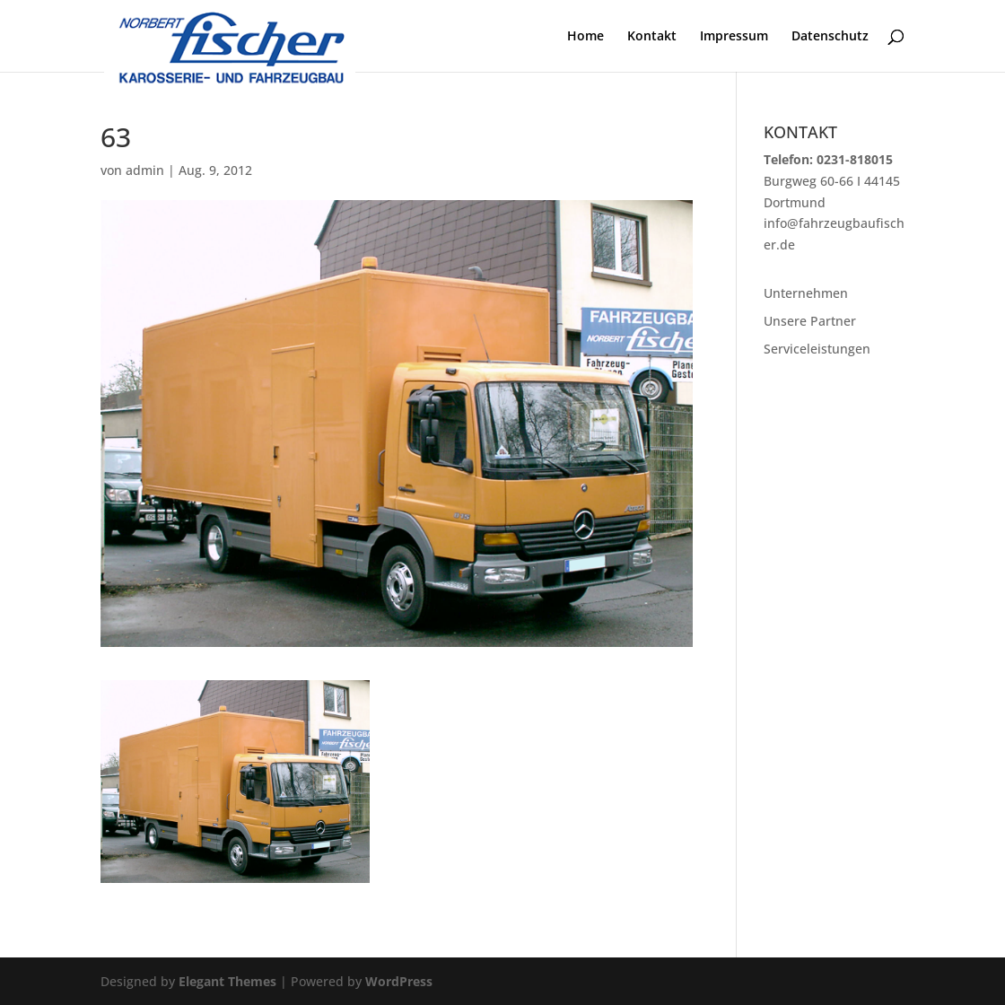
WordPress (399, 981)
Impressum (734, 37)
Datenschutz (830, 37)
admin (145, 170)
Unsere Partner (810, 320)
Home (585, 37)
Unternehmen (806, 293)
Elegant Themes (227, 981)
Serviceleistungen (817, 348)
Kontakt (652, 37)
